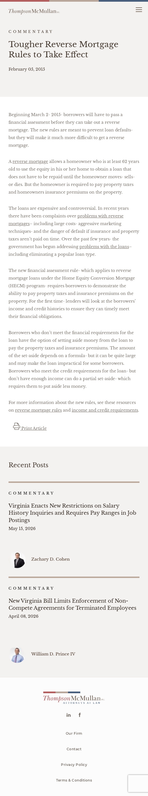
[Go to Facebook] (79, 686)
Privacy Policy (74, 736)
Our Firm (74, 704)
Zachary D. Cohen (50, 544)
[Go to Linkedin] (68, 686)
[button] (138, 9)
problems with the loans (104, 246)
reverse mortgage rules (38, 410)
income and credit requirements (105, 410)
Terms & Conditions (74, 751)
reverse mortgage (30, 161)
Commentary (32, 493)
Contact (74, 720)
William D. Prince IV (53, 625)
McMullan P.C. (81, 774)
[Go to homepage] (34, 9)
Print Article (30, 428)
